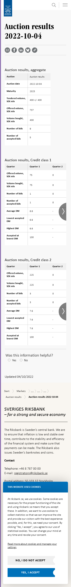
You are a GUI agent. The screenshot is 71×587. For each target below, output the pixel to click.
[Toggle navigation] (65, 5)
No (26, 360)
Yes (14, 360)
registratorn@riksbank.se (31, 473)
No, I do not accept (30, 560)
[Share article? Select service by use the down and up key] (22, 50)
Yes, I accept (30, 572)
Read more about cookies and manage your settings (32, 545)
